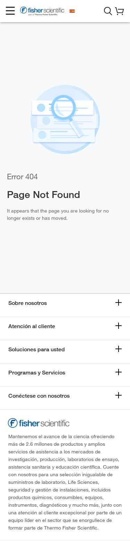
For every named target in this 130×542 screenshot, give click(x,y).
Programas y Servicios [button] (36, 372)
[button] (10, 11)
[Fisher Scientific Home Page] (42, 12)
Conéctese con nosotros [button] (39, 395)
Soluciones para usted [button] (36, 349)
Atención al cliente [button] (31, 326)
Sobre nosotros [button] (27, 303)
